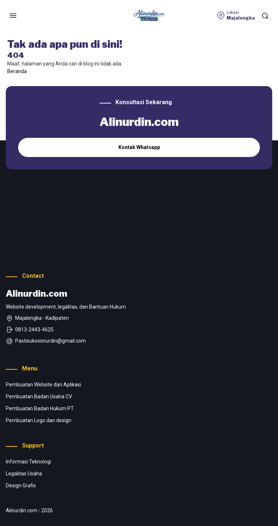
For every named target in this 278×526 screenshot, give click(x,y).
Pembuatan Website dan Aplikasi (43, 384)
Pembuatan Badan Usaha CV (39, 396)
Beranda (17, 71)
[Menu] (13, 15)
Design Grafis (21, 485)
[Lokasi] (236, 15)
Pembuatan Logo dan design (38, 420)
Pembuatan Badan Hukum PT (40, 408)
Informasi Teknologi (28, 462)
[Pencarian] (265, 15)
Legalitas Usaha (24, 473)
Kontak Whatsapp (139, 147)
